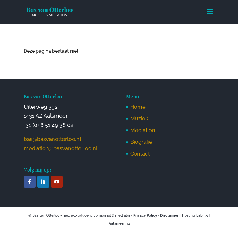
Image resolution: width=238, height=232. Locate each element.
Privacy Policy (145, 215)
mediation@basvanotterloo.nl (60, 148)
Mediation (142, 130)
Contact (140, 154)
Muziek (139, 118)
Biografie (141, 142)
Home (138, 107)
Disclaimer (169, 215)
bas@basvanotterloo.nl (52, 139)
